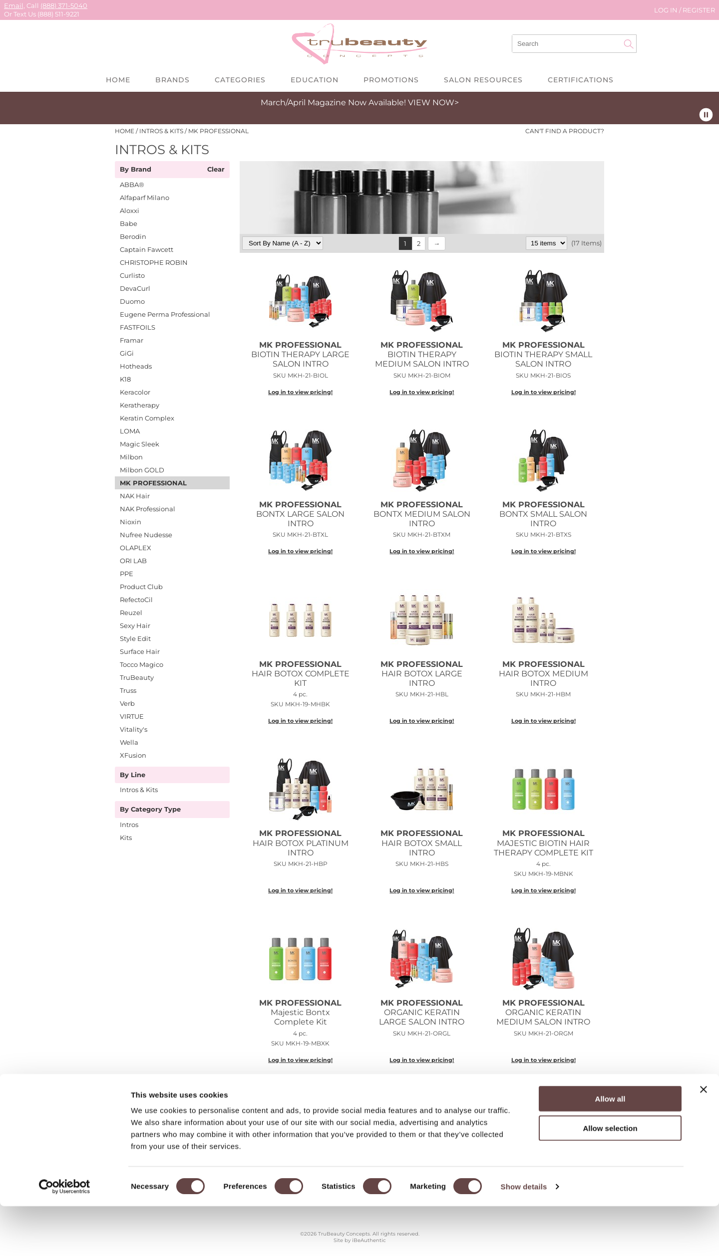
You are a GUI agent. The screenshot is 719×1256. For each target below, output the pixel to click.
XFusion (133, 755)
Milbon (131, 457)
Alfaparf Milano (144, 198)
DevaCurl (135, 288)
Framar (131, 340)
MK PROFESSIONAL (153, 483)
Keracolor (135, 392)
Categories (240, 79)
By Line (132, 775)
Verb (127, 703)
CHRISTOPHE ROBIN (154, 262)
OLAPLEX (135, 548)
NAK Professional (147, 509)
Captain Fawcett (146, 249)
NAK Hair (135, 496)
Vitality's (133, 729)
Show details (524, 1236)
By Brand (135, 169)
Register (699, 10)
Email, (14, 5)
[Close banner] (703, 1139)
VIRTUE (132, 716)
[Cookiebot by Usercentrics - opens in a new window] (64, 1236)
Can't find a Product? (564, 131)
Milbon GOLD (142, 470)
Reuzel (131, 613)
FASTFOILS (137, 327)
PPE (126, 574)
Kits (126, 837)
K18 (125, 379)
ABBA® (132, 185)
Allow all (610, 1148)
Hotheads (136, 366)
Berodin (133, 236)
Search (629, 44)
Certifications (581, 79)
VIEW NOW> (433, 102)
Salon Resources (483, 79)
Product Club (141, 587)
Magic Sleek (139, 444)
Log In (666, 10)
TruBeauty (137, 677)
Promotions (391, 79)
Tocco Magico (141, 664)
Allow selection (610, 1178)
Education (315, 79)
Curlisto (132, 275)
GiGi (127, 353)
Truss (128, 690)
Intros (129, 825)
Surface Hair (140, 651)
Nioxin (130, 522)
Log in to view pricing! (300, 392)
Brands (172, 79)
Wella (129, 742)
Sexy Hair (135, 625)
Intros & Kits (139, 790)
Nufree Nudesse (146, 535)
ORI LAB (133, 561)
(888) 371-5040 (63, 5)
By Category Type (150, 809)
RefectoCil (136, 600)
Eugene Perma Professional (165, 314)
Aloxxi (129, 210)
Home (118, 79)
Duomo (132, 301)
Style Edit (135, 638)
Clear (216, 169)
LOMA (130, 431)
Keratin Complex (147, 418)
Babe (128, 223)
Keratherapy (139, 405)
